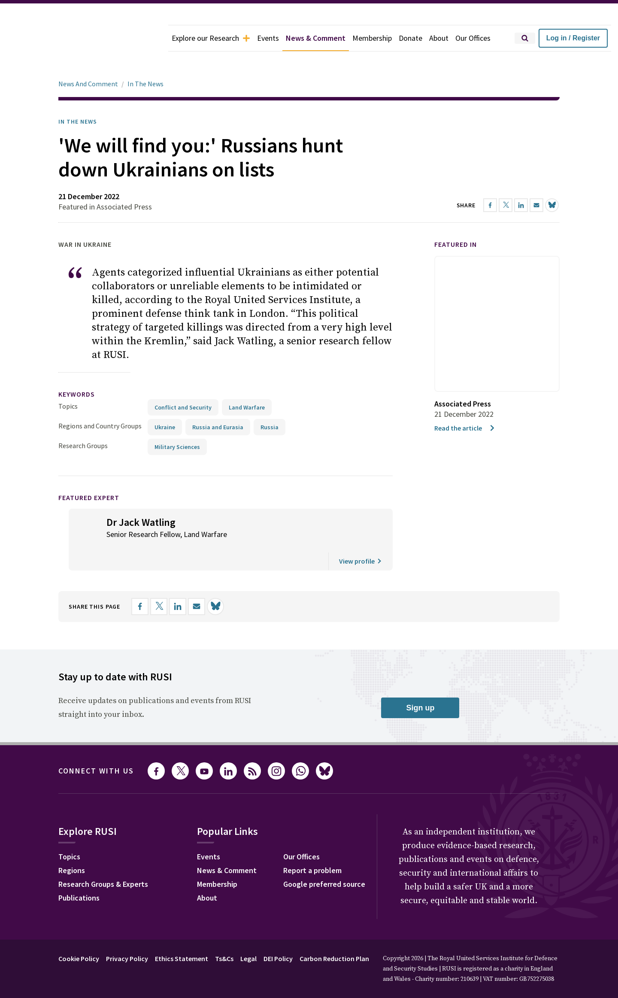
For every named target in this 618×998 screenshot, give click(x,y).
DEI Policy (278, 934)
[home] (84, 38)
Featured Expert (88, 473)
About (438, 38)
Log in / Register (573, 38)
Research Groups (83, 421)
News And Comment (88, 59)
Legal (248, 934)
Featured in (455, 220)
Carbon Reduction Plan (334, 934)
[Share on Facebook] (139, 582)
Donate (410, 38)
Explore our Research (211, 38)
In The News (145, 59)
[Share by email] (196, 582)
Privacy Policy (127, 934)
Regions (71, 846)
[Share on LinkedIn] (177, 582)
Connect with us (96, 747)
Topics (68, 382)
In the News (77, 97)
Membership (372, 38)
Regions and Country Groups (100, 401)
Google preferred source (324, 860)
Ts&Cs (224, 934)
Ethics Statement (181, 934)
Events (268, 38)
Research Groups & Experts (103, 860)
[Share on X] (158, 582)
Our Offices (473, 38)
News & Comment (315, 38)
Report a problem (312, 846)
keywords (76, 370)
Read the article (465, 404)
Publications (79, 874)
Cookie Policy (78, 934)
